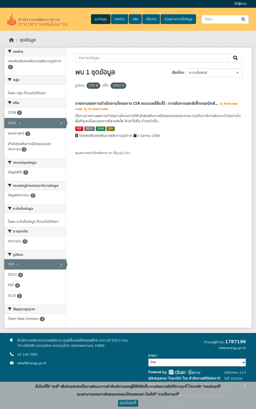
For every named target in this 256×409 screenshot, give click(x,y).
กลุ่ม (135, 19)
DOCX (89, 129)
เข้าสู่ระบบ (240, 4)
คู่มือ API (124, 153)
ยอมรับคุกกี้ (128, 403)
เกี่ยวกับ (151, 19)
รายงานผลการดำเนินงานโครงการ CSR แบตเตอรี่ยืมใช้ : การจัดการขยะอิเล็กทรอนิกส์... (147, 103)
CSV (110, 129)
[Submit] (243, 19)
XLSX (101, 129)
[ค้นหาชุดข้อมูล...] (225, 19)
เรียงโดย (178, 72)
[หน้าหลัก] (11, 40)
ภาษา (152, 355)
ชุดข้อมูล (100, 19)
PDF (79, 129)
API (110, 153)
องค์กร (119, 19)
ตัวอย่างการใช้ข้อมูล (178, 19)
